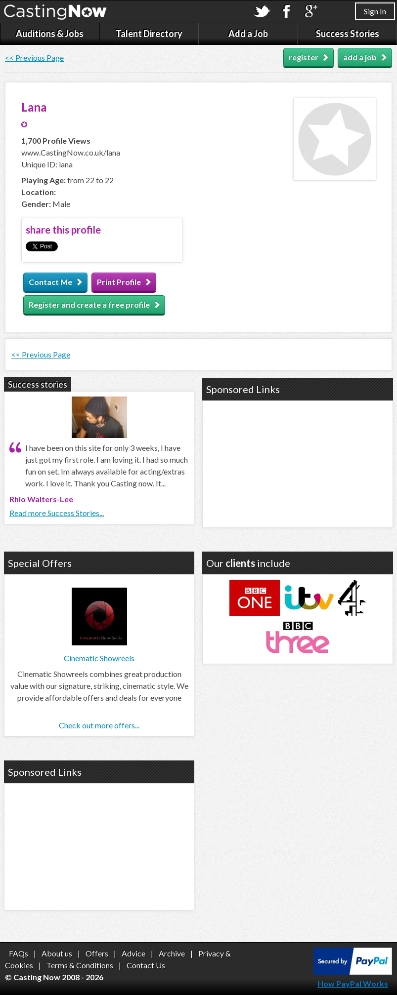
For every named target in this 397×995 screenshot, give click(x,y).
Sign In (375, 11)
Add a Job (248, 33)
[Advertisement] (297, 462)
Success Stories (347, 33)
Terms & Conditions (79, 965)
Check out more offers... (99, 725)
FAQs (18, 953)
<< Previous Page (34, 57)
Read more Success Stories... (56, 512)
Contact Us (146, 965)
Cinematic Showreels (99, 658)
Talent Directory (149, 33)
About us (57, 953)
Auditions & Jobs (50, 33)
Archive (172, 953)
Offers (97, 953)
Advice (133, 953)
